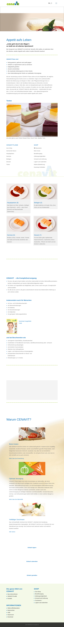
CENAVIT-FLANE (12, 596)
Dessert (8, 161)
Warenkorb (37, 148)
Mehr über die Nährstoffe (16, 499)
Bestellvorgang (38, 153)
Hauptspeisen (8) (12, 202)
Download (10, 617)
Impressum (11, 614)
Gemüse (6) (11, 235)
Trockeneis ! (38, 600)
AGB (9, 612)
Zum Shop (9, 148)
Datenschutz (11, 610)
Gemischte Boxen (11, 151)
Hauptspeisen (10, 153)
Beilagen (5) (38, 202)
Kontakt (10, 598)
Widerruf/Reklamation (14, 608)
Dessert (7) (37, 235)
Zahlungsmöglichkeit (39, 156)
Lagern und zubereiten (40, 161)
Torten (8, 164)
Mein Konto (37, 151)
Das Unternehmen (13, 594)
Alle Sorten (12, 531)
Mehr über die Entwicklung (16, 458)
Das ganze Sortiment (31, 24)
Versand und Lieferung (40, 159)
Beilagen (8, 159)
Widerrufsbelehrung (39, 164)
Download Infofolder (32, 20)
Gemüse (8, 156)
